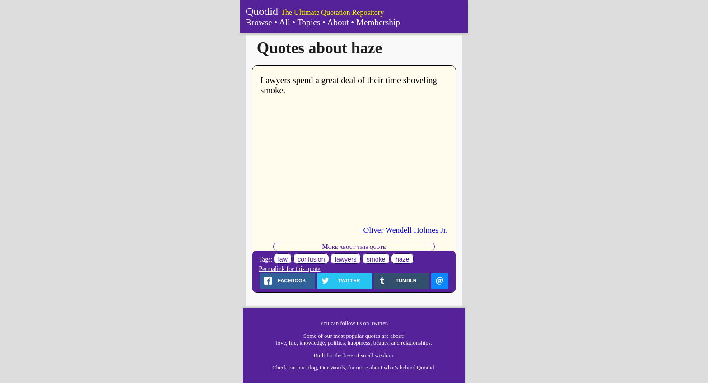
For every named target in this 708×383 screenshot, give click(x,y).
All (284, 22)
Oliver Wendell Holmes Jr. (405, 229)
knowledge (312, 343)
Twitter (378, 323)
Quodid (262, 11)
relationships (415, 343)
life (293, 343)
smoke (376, 259)
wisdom (384, 355)
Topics (308, 22)
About (338, 22)
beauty (380, 343)
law (283, 259)
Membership (378, 22)
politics (336, 343)
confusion (311, 259)
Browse (259, 22)
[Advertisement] (354, 160)
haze (403, 259)
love (281, 343)
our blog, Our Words (321, 367)
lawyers (346, 259)
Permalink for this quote (289, 268)
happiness (359, 343)
